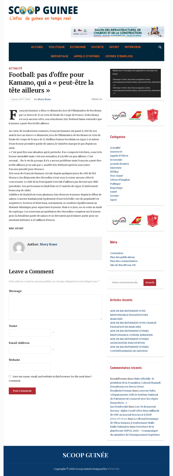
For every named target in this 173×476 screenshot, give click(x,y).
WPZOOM (113, 468)
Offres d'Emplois (120, 179)
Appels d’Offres (87, 56)
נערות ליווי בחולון (118, 418)
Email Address (19, 343)
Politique (57, 47)
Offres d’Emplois (119, 56)
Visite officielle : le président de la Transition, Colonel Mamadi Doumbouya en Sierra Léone (135, 382)
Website (14, 360)
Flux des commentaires (123, 261)
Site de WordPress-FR (123, 265)
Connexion (116, 253)
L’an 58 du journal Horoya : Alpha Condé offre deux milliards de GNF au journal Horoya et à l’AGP (134, 410)
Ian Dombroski (119, 406)
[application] (135, 83)
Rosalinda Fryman (121, 390)
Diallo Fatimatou (119, 426)
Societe (97, 47)
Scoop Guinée (85, 455)
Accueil (37, 47)
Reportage (59, 56)
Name (13, 326)
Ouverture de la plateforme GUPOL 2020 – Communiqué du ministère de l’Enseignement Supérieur (135, 430)
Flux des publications (122, 257)
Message (15, 291)
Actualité (15, 68)
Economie (78, 47)
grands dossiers (119, 163)
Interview (133, 47)
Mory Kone (44, 99)
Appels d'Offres (119, 155)
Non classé (116, 175)
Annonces (116, 151)
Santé (113, 191)
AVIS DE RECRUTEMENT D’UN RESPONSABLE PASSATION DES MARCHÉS (129, 314)
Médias (114, 171)
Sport (114, 47)
